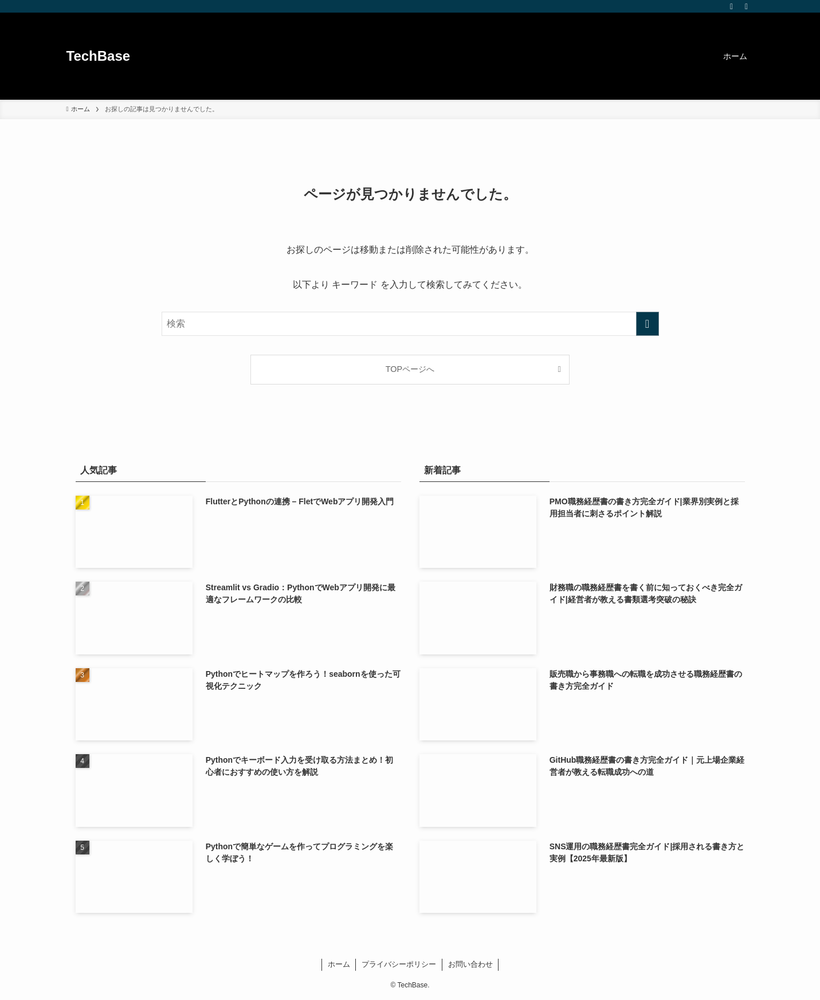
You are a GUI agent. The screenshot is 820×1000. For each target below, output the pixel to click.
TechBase (98, 56)
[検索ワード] (410, 324)
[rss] (731, 6)
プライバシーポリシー (399, 964)
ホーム (339, 964)
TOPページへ (410, 369)
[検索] (746, 6)
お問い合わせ (470, 964)
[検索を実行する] (647, 324)
